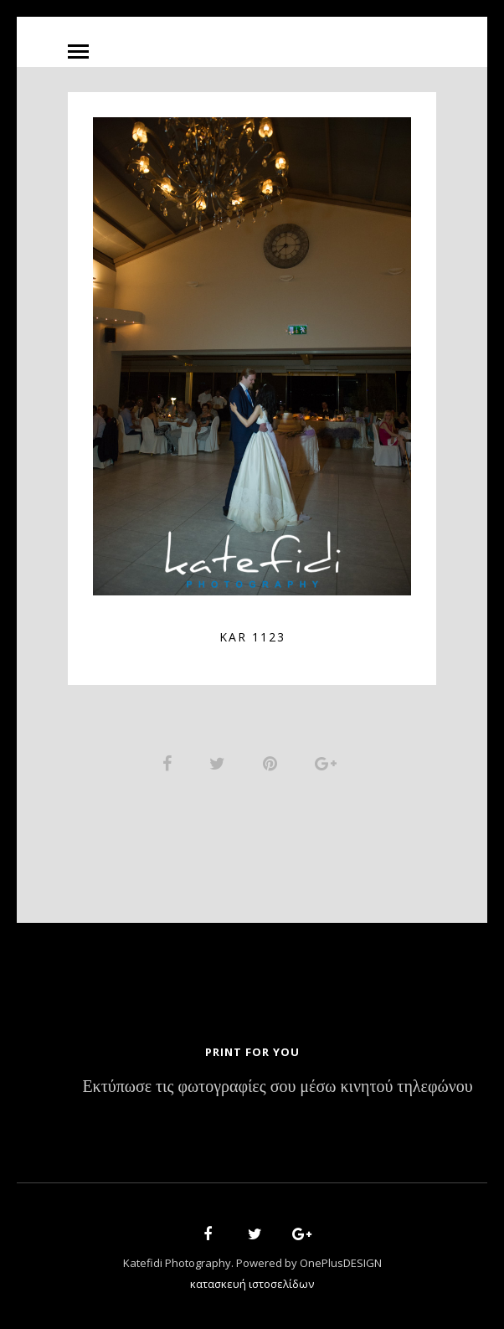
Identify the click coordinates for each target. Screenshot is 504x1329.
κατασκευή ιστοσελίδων (252, 1283)
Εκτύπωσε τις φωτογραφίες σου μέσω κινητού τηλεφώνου (277, 1087)
